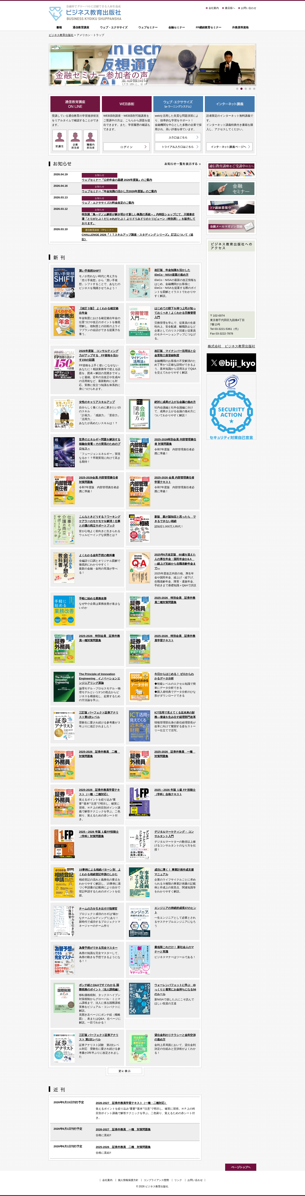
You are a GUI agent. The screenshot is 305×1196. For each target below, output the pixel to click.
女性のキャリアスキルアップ (97, 402)
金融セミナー (176, 27)
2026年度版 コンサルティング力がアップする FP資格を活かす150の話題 (98, 355)
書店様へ (230, 8)
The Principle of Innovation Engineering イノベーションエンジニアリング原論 (99, 678)
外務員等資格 (240, 27)
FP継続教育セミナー (209, 27)
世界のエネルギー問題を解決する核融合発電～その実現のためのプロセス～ (99, 444)
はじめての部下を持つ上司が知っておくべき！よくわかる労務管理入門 (175, 313)
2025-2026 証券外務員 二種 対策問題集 (123, 1147)
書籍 (59, 27)
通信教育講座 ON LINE (75, 104)
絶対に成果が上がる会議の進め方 (175, 402)
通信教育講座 (81, 27)
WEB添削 (127, 104)
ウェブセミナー (148, 27)
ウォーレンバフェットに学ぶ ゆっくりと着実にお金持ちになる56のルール (175, 989)
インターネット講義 (230, 104)
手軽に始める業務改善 (93, 598)
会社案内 (214, 8)
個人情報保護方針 (128, 1180)
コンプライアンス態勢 (156, 1180)
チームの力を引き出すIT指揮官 (98, 908)
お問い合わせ (248, 8)
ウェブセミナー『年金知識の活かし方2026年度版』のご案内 (119, 191)
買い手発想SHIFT (90, 270)
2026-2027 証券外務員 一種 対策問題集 (123, 1129)
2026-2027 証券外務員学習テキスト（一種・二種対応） (131, 1103)
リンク (178, 1180)
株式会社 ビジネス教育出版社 (231, 346)
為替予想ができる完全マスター (98, 947)
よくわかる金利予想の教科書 (97, 555)
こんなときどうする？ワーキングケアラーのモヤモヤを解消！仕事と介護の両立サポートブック (99, 521)
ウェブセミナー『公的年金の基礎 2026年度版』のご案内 (117, 179)
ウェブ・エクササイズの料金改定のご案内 (108, 202)
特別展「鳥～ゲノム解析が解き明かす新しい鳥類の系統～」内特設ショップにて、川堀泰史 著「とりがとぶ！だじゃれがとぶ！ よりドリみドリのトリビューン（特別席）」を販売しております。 (138, 219)
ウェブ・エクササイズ (114, 27)
